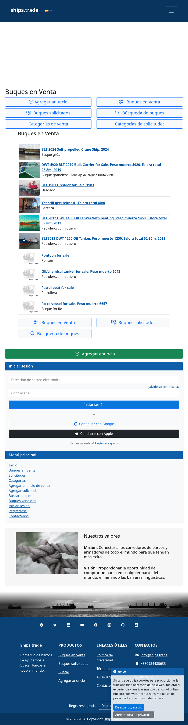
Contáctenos (19, 516)
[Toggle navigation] (171, 10)
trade (24, 9)
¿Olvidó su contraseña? (164, 386)
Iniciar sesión (93, 404)
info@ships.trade (154, 655)
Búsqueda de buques (139, 113)
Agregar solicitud (22, 490)
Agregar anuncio (48, 102)
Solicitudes (17, 475)
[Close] (181, 671)
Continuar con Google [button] (94, 424)
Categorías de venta (48, 124)
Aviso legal (105, 677)
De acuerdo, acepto (128, 707)
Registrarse (18, 511)
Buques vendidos (22, 500)
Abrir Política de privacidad (133, 715)
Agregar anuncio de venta (29, 485)
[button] (48, 11)
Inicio (13, 465)
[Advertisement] (94, 55)
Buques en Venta (139, 102)
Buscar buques (20, 495)
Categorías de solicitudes (139, 124)
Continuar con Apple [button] (94, 433)
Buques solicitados (48, 113)
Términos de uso (110, 668)
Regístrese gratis (106, 443)
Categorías (17, 480)
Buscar (63, 672)
